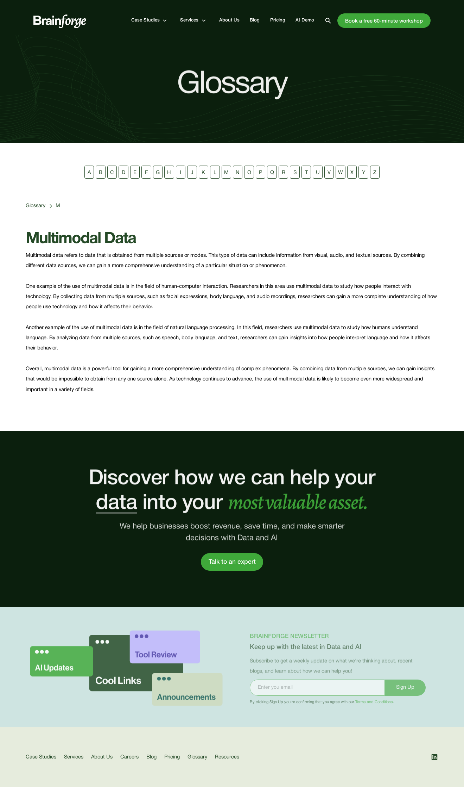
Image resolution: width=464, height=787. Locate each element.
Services (73, 757)
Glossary (35, 206)
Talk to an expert (232, 562)
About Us (102, 757)
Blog (151, 757)
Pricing (172, 757)
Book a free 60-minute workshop (384, 21)
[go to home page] (59, 21)
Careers (129, 757)
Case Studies (41, 757)
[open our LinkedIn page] (434, 757)
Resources (227, 757)
